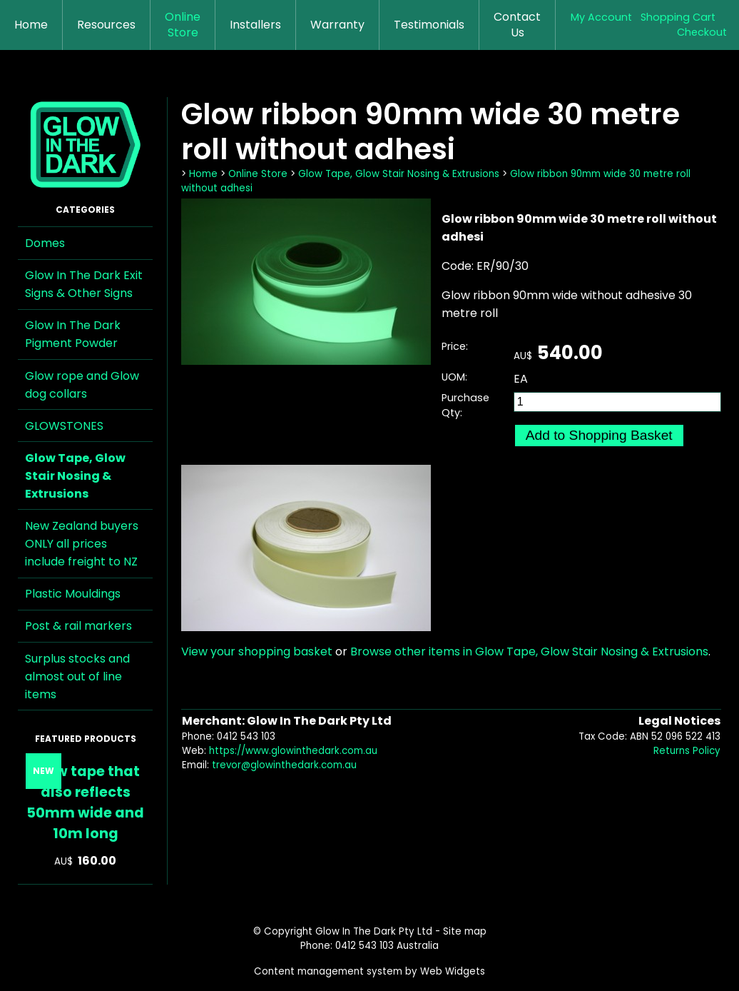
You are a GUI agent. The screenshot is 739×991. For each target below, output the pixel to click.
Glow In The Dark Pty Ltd (373, 931)
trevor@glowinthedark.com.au (284, 765)
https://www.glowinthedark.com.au (293, 751)
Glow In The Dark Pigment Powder (73, 334)
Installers (255, 24)
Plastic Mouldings (73, 593)
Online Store (182, 25)
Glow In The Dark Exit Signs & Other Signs (84, 284)
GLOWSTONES (64, 426)
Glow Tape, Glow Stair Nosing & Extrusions (75, 476)
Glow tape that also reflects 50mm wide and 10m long (85, 802)
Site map (464, 931)
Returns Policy (686, 751)
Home (31, 24)
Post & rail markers (78, 626)
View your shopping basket (256, 651)
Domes (45, 243)
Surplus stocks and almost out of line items (77, 676)
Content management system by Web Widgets (369, 971)
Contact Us (517, 25)
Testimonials (429, 24)
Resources (106, 24)
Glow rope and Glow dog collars (82, 385)
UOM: (454, 377)
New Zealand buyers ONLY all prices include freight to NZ (81, 544)
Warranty (337, 24)
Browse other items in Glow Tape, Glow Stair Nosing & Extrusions (529, 651)
